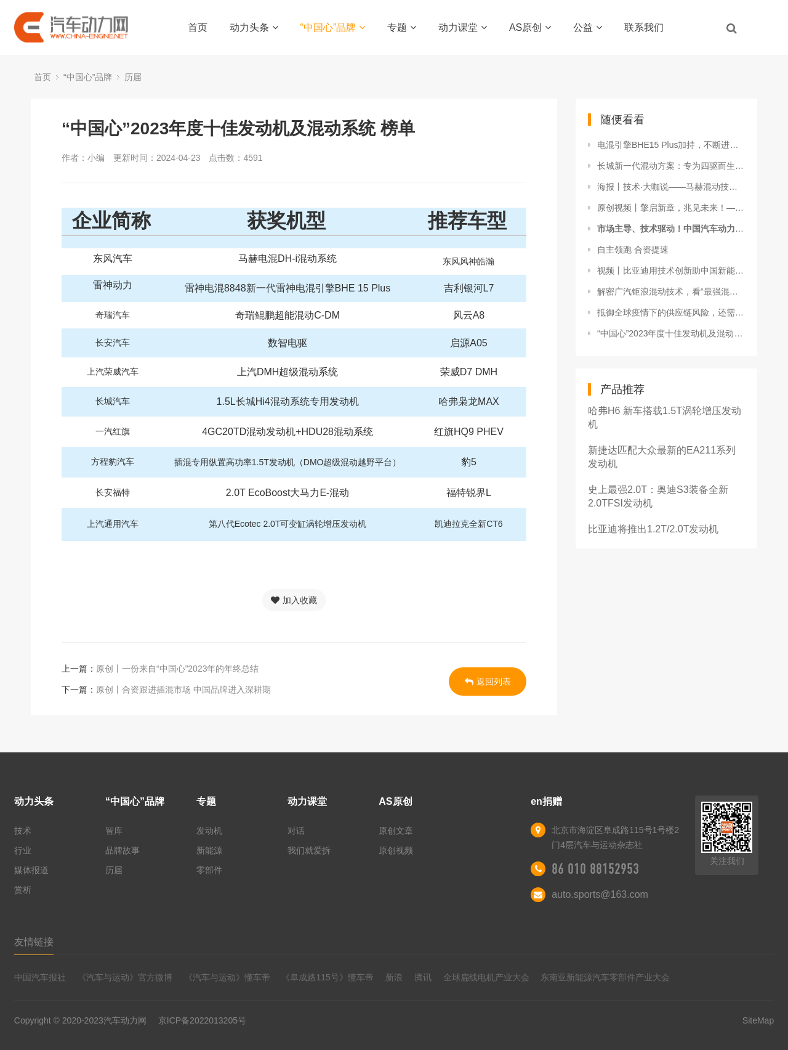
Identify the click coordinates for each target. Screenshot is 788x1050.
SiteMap (758, 1020)
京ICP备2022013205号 (202, 1020)
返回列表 (488, 681)
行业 (22, 850)
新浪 (394, 977)
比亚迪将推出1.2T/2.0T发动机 (653, 529)
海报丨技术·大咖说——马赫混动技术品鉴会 (671, 187)
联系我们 (644, 27)
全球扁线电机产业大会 (486, 977)
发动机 (209, 831)
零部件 (209, 870)
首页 (197, 27)
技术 (22, 831)
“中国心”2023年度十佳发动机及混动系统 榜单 (671, 333)
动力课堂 (462, 27)
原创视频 (396, 850)
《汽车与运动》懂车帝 (227, 977)
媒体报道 (31, 870)
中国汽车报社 (40, 977)
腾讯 (423, 977)
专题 (401, 27)
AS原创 (530, 27)
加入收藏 (294, 600)
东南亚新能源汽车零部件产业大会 (605, 977)
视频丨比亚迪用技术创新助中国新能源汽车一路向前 (671, 270)
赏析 (22, 890)
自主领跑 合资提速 (633, 249)
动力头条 (254, 27)
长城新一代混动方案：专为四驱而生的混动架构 (671, 166)
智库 (114, 831)
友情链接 (34, 942)
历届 (133, 77)
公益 (587, 27)
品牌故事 (122, 850)
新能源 (209, 850)
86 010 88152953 (595, 869)
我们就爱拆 (309, 850)
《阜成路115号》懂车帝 (327, 977)
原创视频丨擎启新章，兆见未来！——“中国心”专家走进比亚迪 (671, 208)
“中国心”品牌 (333, 27)
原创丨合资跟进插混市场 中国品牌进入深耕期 (183, 689)
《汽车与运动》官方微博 (125, 977)
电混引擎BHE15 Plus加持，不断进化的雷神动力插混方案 (671, 145)
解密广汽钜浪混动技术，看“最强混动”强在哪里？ (671, 291)
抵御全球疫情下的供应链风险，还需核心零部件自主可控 (671, 312)
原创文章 (396, 831)
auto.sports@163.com (600, 894)
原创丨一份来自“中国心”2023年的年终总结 (177, 669)
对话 (296, 831)
